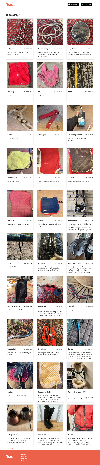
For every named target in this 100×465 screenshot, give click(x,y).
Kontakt (23, 455)
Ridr (10, 4)
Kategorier (24, 458)
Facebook (24, 456)
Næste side (9, 448)
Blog (22, 460)
